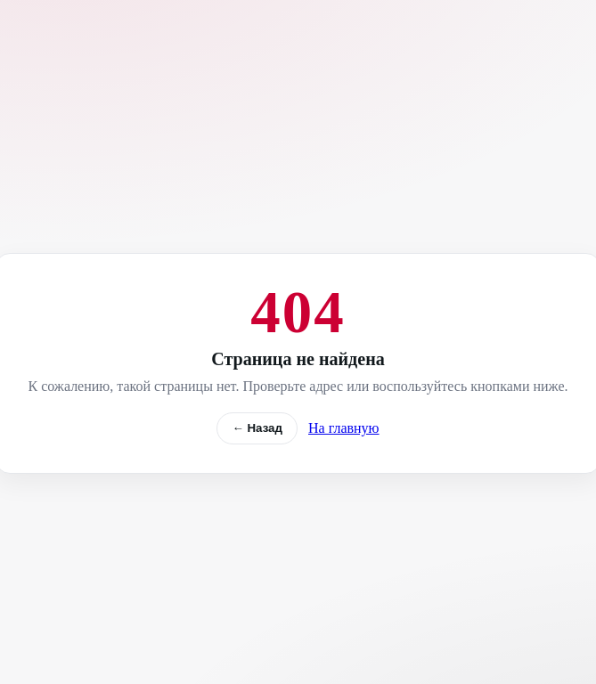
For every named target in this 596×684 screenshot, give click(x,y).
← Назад (257, 428)
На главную (344, 428)
